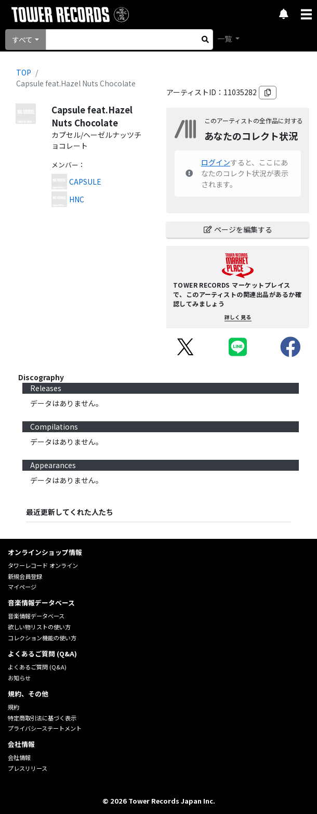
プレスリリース (27, 768)
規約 (13, 707)
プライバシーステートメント (45, 728)
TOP (23, 72)
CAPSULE (85, 181)
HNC (76, 199)
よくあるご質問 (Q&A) (37, 667)
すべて (22, 39)
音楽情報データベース (36, 616)
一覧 (225, 38)
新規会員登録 (25, 576)
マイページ (22, 587)
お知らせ (19, 678)
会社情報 (19, 757)
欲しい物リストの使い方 (39, 627)
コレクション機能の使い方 (42, 638)
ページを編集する (238, 229)
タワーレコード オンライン (43, 565)
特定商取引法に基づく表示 (42, 718)
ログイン (215, 162)
